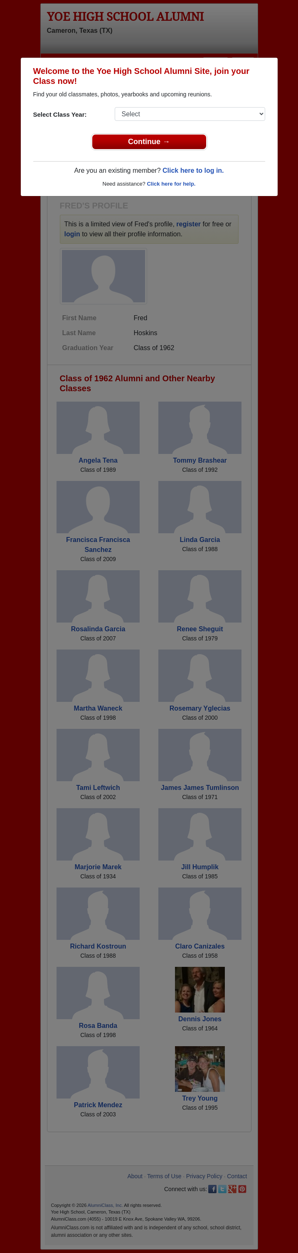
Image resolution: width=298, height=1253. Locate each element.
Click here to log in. (193, 170)
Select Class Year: (60, 114)
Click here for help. (171, 184)
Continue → (149, 141)
